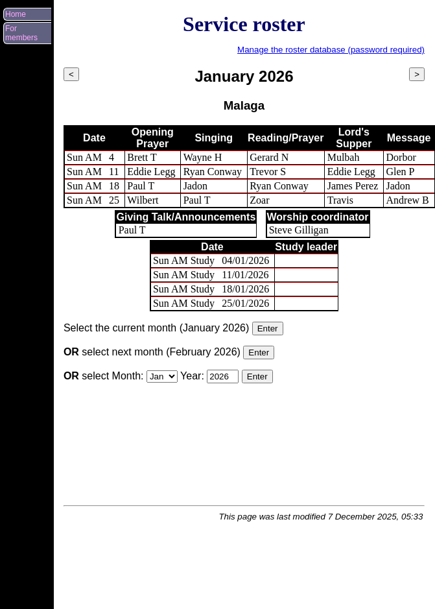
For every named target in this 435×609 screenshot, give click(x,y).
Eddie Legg (151, 171)
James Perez (353, 185)
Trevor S (268, 171)
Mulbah (343, 157)
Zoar (259, 200)
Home (15, 14)
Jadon (195, 185)
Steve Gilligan (299, 229)
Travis (340, 200)
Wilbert (142, 200)
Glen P (400, 171)
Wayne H (202, 157)
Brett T (141, 157)
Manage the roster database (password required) (331, 49)
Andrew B (407, 200)
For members (21, 33)
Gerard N (269, 157)
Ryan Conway (212, 171)
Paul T (140, 185)
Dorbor (401, 157)
